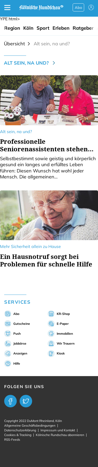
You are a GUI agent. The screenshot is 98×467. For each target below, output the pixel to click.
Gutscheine (21, 324)
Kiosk (61, 353)
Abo (78, 7)
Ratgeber (83, 28)
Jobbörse (19, 343)
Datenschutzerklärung (20, 430)
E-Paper (63, 324)
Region (12, 28)
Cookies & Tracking (17, 435)
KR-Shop (63, 314)
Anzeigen (20, 353)
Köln (28, 28)
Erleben (61, 28)
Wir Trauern (65, 343)
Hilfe (16, 363)
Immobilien (65, 333)
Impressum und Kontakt (58, 430)
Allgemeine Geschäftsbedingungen (29, 425)
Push (17, 333)
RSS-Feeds (12, 439)
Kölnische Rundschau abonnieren (60, 435)
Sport (43, 28)
